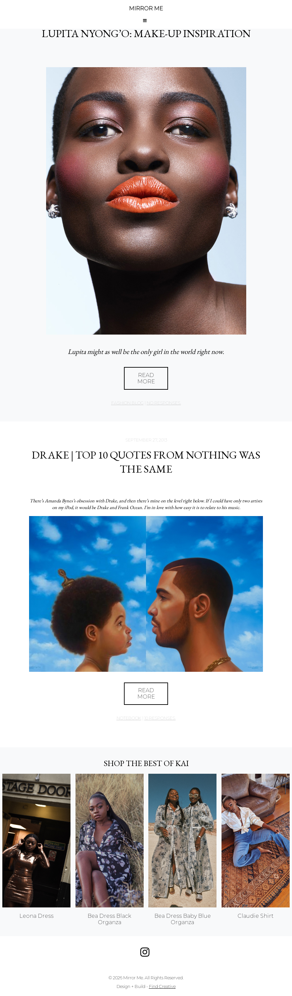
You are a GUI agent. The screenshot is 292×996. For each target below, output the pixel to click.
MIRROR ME (146, 8)
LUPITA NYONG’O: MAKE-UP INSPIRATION (146, 33)
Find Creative (162, 986)
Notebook (129, 718)
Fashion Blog (127, 402)
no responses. (164, 402)
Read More (146, 378)
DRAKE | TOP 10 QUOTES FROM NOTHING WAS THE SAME (146, 462)
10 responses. (160, 718)
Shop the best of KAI (146, 763)
